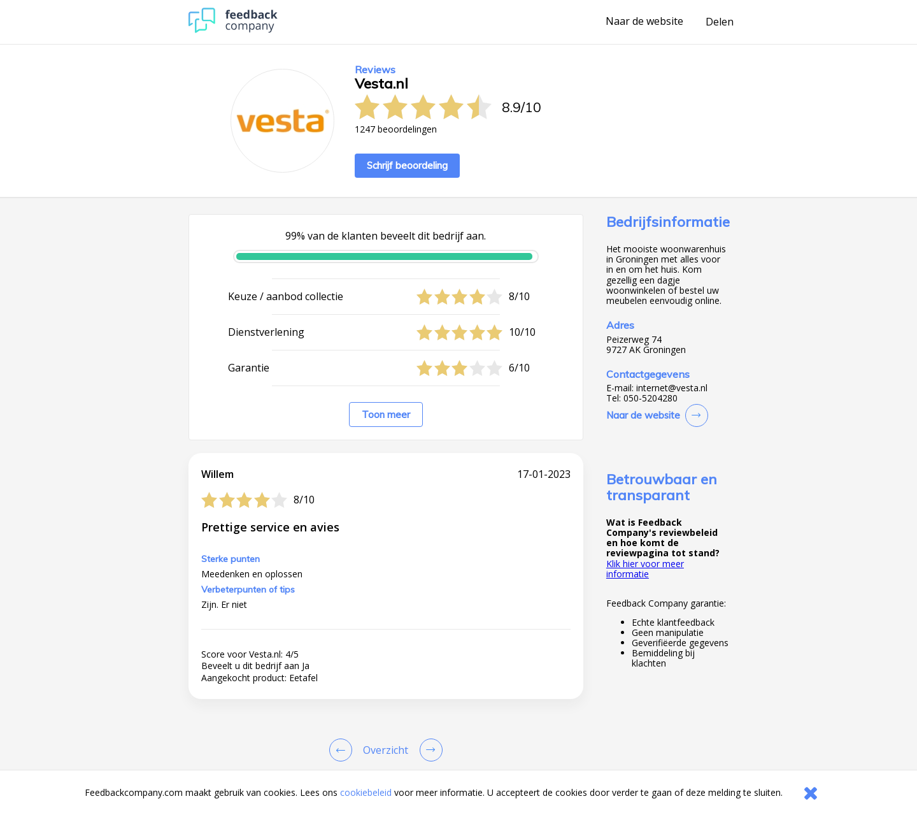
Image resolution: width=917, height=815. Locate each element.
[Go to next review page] (429, 750)
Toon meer (386, 414)
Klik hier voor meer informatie (645, 569)
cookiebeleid (366, 792)
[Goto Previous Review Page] (343, 750)
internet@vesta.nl (671, 388)
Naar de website (644, 21)
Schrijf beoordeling (407, 165)
